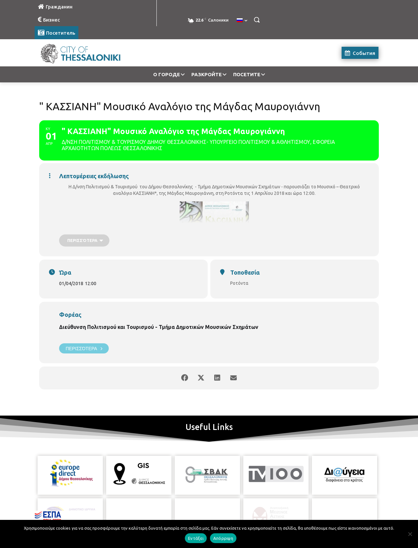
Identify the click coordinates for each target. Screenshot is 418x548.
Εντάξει (195, 538)
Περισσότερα (84, 348)
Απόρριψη (223, 538)
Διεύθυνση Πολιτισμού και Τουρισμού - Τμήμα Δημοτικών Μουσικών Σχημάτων (158, 327)
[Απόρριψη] (410, 534)
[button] (256, 19)
